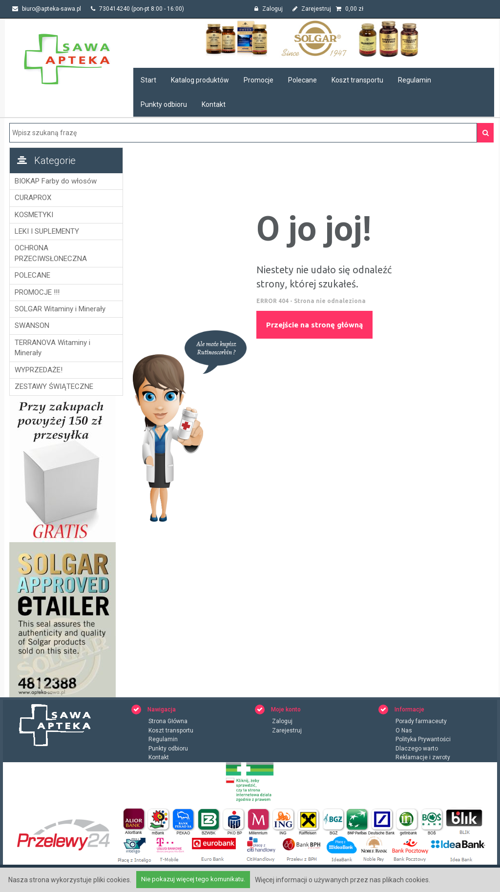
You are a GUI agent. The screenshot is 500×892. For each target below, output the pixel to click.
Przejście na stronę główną (315, 325)
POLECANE (33, 275)
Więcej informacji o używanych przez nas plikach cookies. (342, 880)
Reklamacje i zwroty (423, 757)
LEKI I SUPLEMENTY (47, 231)
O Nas (404, 731)
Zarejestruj (311, 8)
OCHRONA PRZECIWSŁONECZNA (51, 253)
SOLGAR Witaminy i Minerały (60, 308)
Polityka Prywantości (423, 739)
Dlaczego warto (417, 749)
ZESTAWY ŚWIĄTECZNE (54, 386)
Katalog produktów (200, 80)
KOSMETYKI (34, 214)
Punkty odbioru (164, 104)
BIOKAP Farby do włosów (56, 181)
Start (148, 80)
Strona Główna (168, 721)
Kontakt (214, 104)
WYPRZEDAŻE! (39, 369)
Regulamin (414, 80)
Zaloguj (268, 8)
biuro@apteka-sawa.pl (46, 8)
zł (349, 8)
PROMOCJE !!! (37, 292)
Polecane (302, 80)
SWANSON (32, 325)
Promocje (258, 80)
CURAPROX (33, 197)
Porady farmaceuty (421, 721)
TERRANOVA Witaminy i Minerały (53, 347)
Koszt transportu (357, 80)
